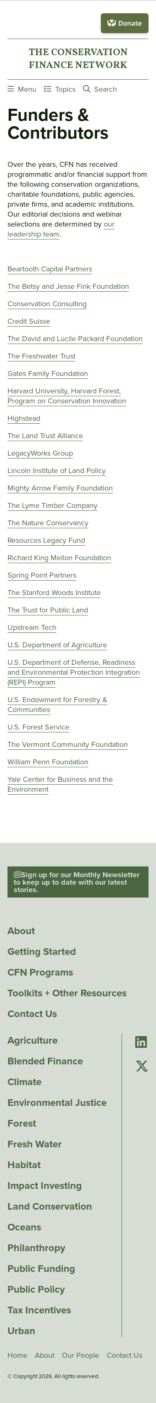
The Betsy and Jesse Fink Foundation (68, 286)
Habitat (24, 1164)
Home (17, 1355)
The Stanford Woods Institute (54, 592)
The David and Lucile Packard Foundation (75, 338)
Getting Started (41, 951)
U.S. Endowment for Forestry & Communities (57, 704)
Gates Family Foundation (47, 373)
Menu (22, 89)
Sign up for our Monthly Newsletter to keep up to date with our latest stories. (76, 882)
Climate (24, 1081)
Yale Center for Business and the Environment (60, 784)
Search (100, 89)
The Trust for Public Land (47, 610)
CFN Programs (40, 972)
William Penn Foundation (47, 761)
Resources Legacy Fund (46, 540)
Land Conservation (49, 1206)
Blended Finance (45, 1061)
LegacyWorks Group (40, 453)
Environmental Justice (57, 1102)
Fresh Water (34, 1144)
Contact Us (32, 1013)
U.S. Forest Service (38, 727)
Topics (60, 89)
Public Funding (41, 1268)
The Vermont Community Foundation (67, 744)
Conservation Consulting (47, 303)
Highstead (23, 418)
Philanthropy (36, 1247)
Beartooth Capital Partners (49, 269)
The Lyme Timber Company (52, 505)
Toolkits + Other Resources (67, 993)
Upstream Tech (31, 627)
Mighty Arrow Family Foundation (60, 488)
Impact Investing (44, 1185)
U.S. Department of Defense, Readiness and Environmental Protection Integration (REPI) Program (73, 672)
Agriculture (32, 1040)
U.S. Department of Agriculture (57, 644)
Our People (80, 1355)
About (21, 930)
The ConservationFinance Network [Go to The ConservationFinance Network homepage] (78, 58)
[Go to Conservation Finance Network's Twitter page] (142, 1067)
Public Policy (36, 1289)
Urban (21, 1330)
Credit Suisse (28, 321)
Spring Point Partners (41, 575)
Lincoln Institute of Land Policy (56, 470)
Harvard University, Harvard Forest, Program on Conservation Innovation (66, 396)
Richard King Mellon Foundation (59, 557)
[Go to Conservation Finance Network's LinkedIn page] (141, 1043)
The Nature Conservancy (47, 522)
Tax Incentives (39, 1310)
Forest (21, 1123)
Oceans (24, 1227)
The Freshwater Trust (41, 356)
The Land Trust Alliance (45, 435)
